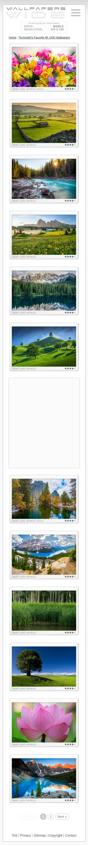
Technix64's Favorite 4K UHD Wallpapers (44, 37)
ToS (14, 835)
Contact (70, 835)
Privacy (25, 835)
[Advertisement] (44, 422)
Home (12, 37)
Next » (62, 817)
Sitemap (40, 835)
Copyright (55, 835)
